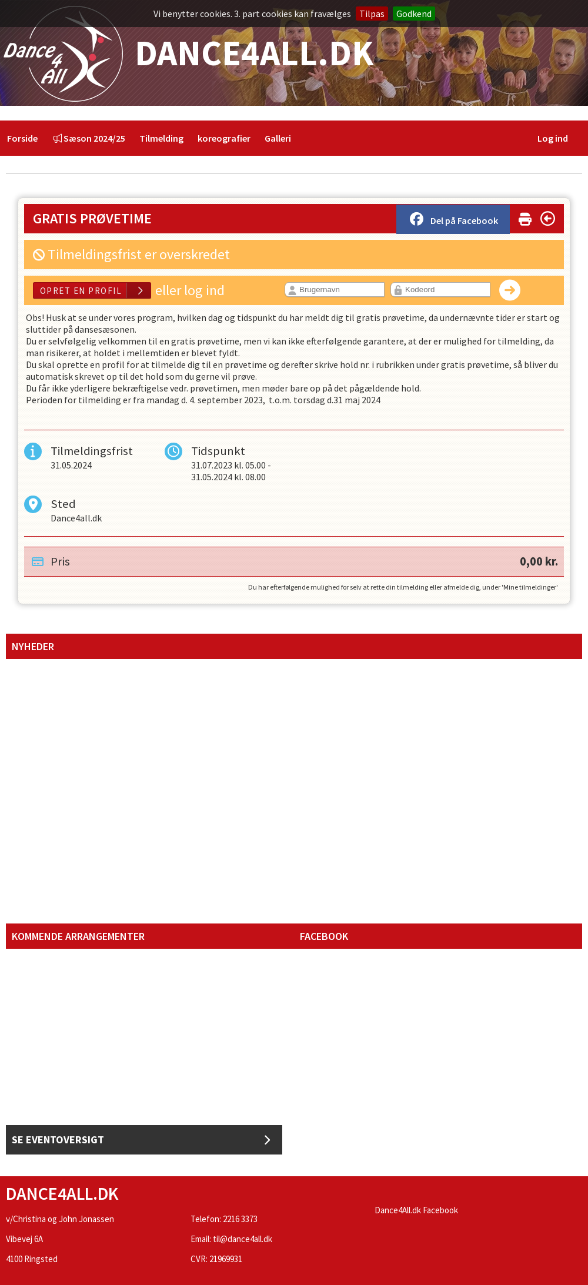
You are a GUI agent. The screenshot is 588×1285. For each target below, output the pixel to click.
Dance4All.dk (186, 54)
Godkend (414, 13)
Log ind (552, 138)
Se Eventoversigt (141, 1140)
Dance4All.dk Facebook (416, 1210)
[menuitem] (22, 138)
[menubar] (149, 138)
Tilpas (372, 13)
